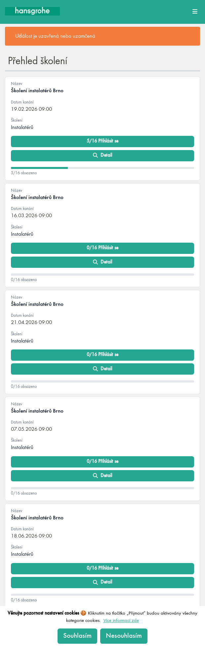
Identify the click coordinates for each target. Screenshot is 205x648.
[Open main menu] (194, 11)
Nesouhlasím (124, 635)
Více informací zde (121, 620)
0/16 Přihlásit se (102, 248)
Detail (102, 155)
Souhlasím (77, 635)
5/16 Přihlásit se (102, 141)
